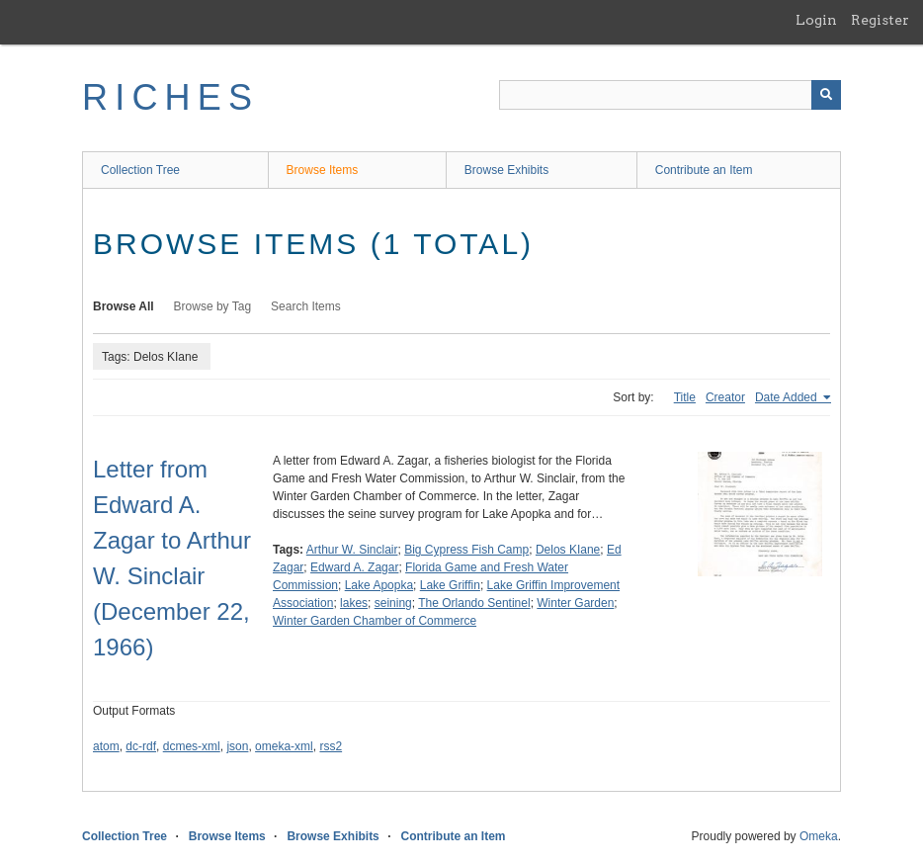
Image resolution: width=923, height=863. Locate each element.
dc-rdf (141, 746)
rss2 (330, 746)
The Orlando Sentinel (474, 603)
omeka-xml (284, 746)
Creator (725, 397)
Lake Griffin (450, 585)
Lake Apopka (379, 585)
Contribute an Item (704, 170)
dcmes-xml (191, 746)
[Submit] (826, 95)
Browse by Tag (213, 306)
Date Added (787, 397)
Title (685, 397)
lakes (354, 603)
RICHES (170, 97)
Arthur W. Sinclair (352, 550)
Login (816, 20)
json (237, 746)
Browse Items (323, 170)
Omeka (818, 836)
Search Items (306, 306)
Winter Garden (575, 603)
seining (393, 603)
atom (106, 746)
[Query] (670, 95)
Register (880, 20)
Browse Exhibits (506, 170)
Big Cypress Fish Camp (466, 550)
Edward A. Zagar (354, 567)
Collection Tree (140, 170)
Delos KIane (568, 550)
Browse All (123, 306)
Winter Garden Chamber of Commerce (374, 621)
